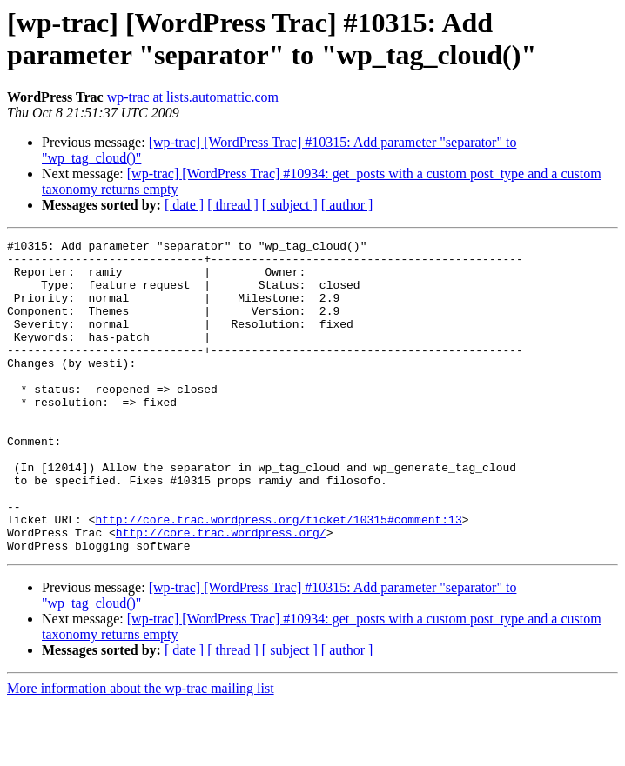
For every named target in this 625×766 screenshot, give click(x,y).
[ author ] (347, 204)
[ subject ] (290, 204)
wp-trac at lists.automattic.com (193, 97)
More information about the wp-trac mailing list (140, 750)
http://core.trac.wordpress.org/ (221, 592)
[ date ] (184, 204)
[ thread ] (233, 204)
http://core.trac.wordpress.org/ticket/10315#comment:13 (278, 576)
